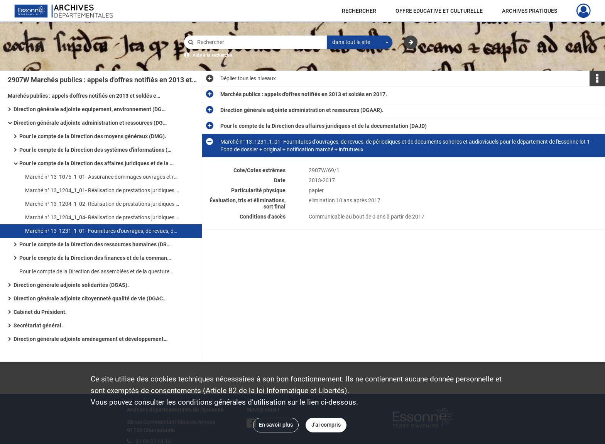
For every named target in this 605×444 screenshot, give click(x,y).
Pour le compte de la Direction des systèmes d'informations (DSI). (96, 150)
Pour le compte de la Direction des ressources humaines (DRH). (96, 244)
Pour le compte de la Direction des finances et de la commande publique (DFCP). (96, 258)
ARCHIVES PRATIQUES (529, 11)
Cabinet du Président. (40, 312)
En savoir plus (276, 425)
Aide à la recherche (212, 55)
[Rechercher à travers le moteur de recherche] (259, 42)
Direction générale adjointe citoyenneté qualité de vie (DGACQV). (91, 298)
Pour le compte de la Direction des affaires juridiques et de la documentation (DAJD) (96, 163)
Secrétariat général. (38, 325)
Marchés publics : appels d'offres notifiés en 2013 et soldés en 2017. (85, 96)
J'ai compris (326, 425)
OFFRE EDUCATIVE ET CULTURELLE (439, 11)
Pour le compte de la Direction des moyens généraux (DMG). (92, 136)
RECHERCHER (359, 11)
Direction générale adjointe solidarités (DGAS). (71, 285)
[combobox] (359, 42)
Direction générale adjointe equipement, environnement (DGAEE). (91, 109)
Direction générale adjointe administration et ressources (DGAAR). (91, 123)
